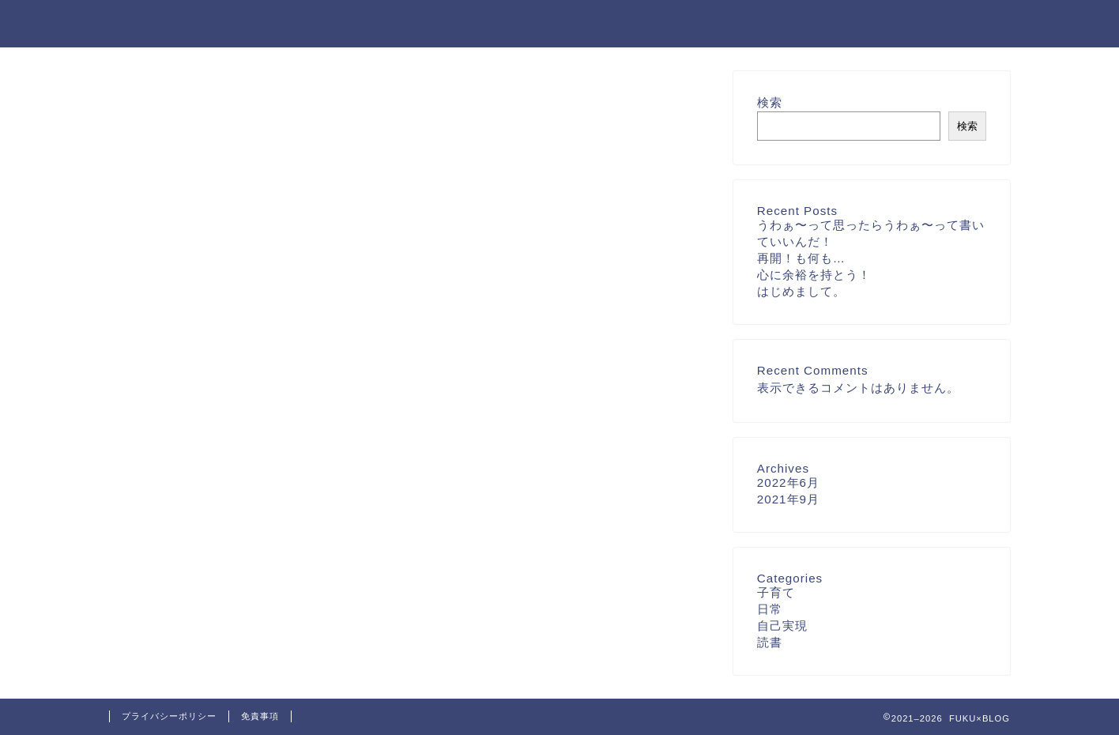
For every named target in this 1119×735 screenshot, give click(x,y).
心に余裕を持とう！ (814, 274)
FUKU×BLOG (159, 22)
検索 (769, 102)
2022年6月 (788, 482)
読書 (769, 642)
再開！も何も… (801, 258)
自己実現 (782, 625)
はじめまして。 (801, 291)
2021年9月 (788, 499)
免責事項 (260, 716)
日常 (769, 609)
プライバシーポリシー (169, 716)
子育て (776, 592)
